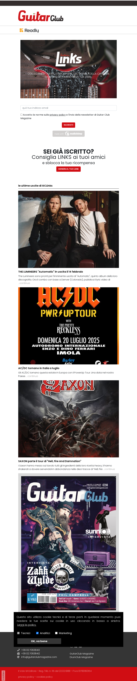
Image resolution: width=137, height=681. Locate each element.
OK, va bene (39, 641)
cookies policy (44, 677)
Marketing (65, 633)
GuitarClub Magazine (82, 653)
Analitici (45, 633)
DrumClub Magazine (81, 657)
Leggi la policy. (26, 625)
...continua (24, 283)
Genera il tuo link (68, 168)
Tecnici (25, 633)
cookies (3, 675)
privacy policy (58, 114)
